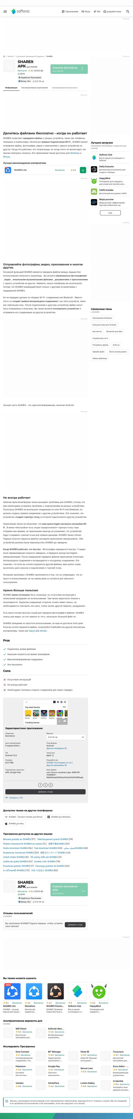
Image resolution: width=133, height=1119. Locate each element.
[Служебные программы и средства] (30, 56)
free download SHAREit (45, 848)
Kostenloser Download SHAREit (18, 852)
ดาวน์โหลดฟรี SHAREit (14, 870)
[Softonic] (20, 11)
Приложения (70, 11)
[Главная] (4, 56)
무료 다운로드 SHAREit (42, 870)
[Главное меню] (5, 11)
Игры (85, 11)
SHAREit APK (27, 64)
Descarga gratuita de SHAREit (50, 866)
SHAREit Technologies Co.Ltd (58, 762)
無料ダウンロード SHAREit (53, 852)
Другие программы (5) (56, 765)
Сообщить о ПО (14, 797)
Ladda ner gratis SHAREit (15, 861)
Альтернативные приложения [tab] (34, 87)
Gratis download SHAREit (15, 848)
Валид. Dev (24, 81)
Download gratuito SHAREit (16, 866)
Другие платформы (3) (56, 748)
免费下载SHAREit (56, 843)
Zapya (32, 630)
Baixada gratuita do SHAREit (17, 839)
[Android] (11, 56)
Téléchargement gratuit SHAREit (52, 839)
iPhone (6, 156)
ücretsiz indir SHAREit (44, 861)
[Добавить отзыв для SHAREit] (35, 70)
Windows (74, 153)
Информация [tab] (11, 87)
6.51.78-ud (66, 737)
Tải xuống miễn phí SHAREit (44, 857)
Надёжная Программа (29, 77)
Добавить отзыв (45, 792)
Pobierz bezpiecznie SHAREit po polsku (22, 843)
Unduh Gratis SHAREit (14, 857)
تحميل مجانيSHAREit (73, 848)
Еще (110, 213)
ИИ (96, 11)
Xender (43, 630)
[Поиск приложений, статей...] (128, 11)
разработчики (112, 11)
